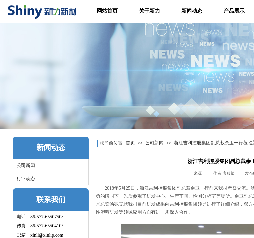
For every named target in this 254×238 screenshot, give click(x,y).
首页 (130, 142)
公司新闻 (154, 142)
